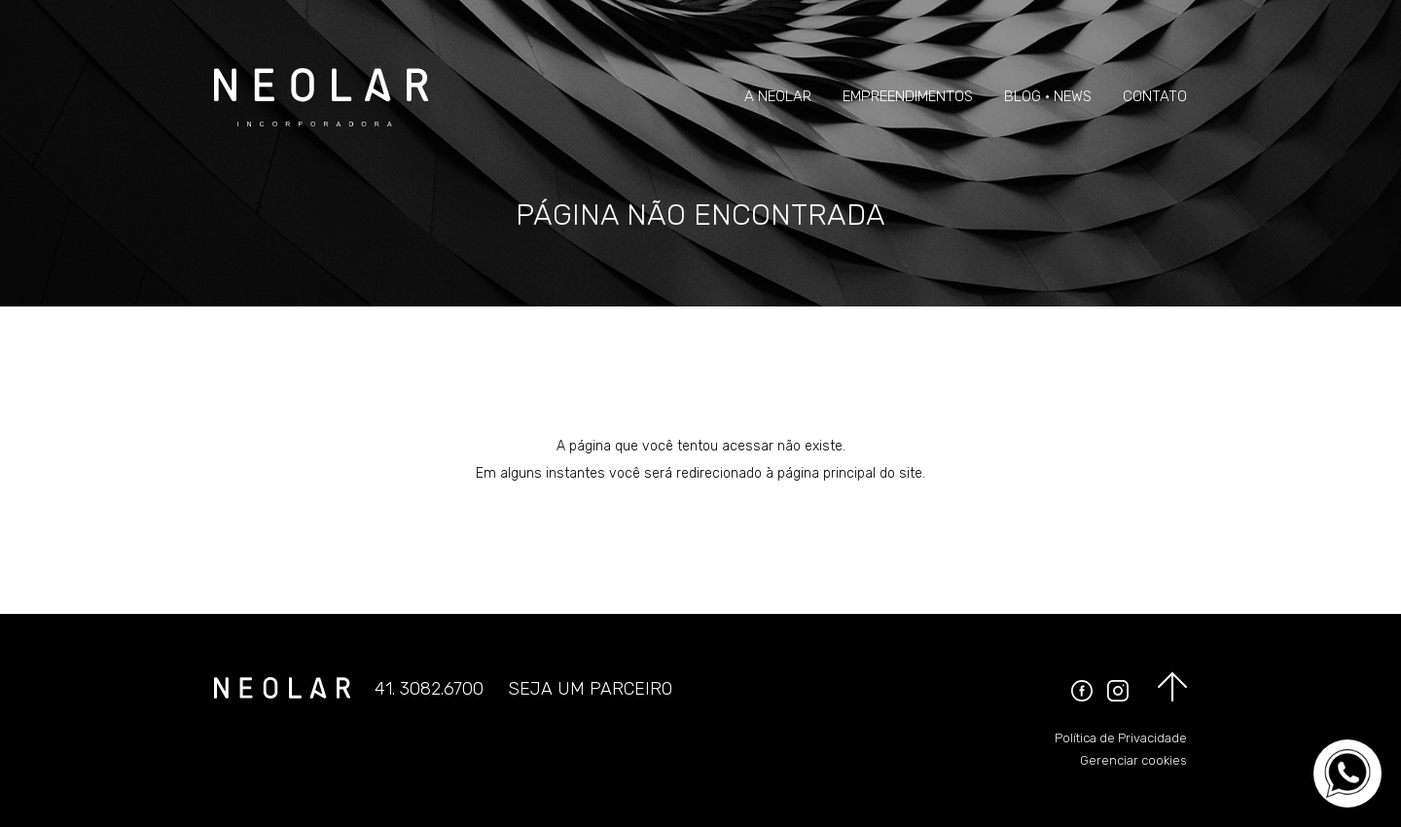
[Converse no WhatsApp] (1347, 773)
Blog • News (1048, 96)
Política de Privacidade (1121, 738)
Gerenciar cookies (1133, 760)
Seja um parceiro (590, 689)
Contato (1155, 96)
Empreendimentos (908, 96)
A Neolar (777, 96)
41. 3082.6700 (429, 689)
